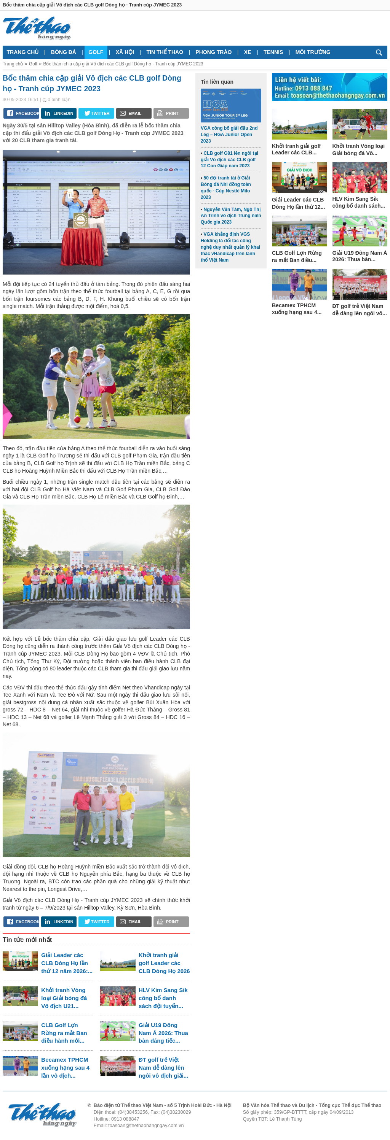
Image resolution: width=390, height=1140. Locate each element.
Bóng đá (63, 52)
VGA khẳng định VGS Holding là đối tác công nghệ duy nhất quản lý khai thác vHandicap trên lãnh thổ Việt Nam (230, 247)
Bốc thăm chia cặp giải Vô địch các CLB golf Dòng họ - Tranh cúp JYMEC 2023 (123, 64)
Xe (247, 52)
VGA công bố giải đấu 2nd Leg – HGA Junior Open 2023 (229, 134)
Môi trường (313, 52)
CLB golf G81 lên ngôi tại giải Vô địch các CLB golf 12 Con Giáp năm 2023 (229, 160)
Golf (95, 52)
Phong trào (214, 52)
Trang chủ (23, 52)
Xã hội (125, 52)
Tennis (273, 52)
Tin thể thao (164, 52)
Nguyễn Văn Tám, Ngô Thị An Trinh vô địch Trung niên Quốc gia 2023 (231, 216)
